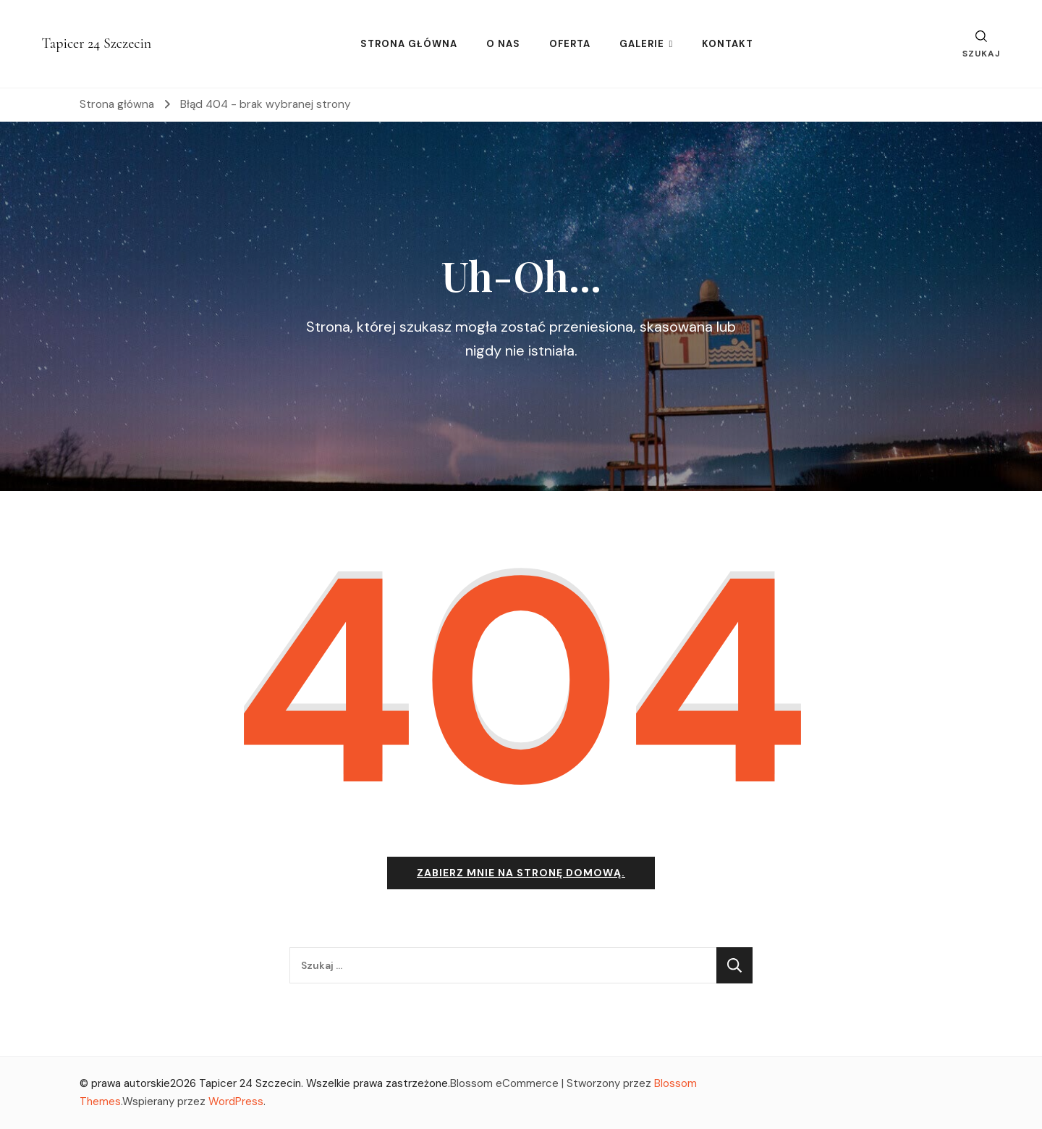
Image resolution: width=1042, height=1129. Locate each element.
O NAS (503, 44)
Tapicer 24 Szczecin (97, 43)
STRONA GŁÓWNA (408, 44)
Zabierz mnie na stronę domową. (521, 872)
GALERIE (641, 44)
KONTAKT (727, 44)
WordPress (235, 1101)
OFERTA (569, 44)
